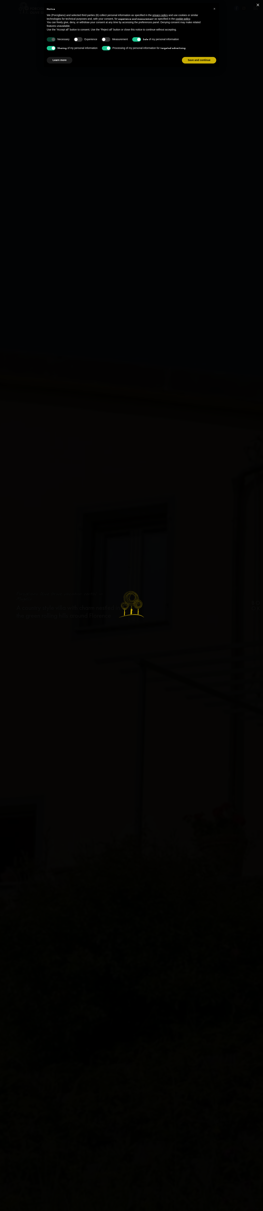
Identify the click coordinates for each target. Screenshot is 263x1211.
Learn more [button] (59, 60)
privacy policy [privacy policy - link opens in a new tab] (160, 15)
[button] (214, 9)
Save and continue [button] (199, 60)
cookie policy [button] (183, 18)
